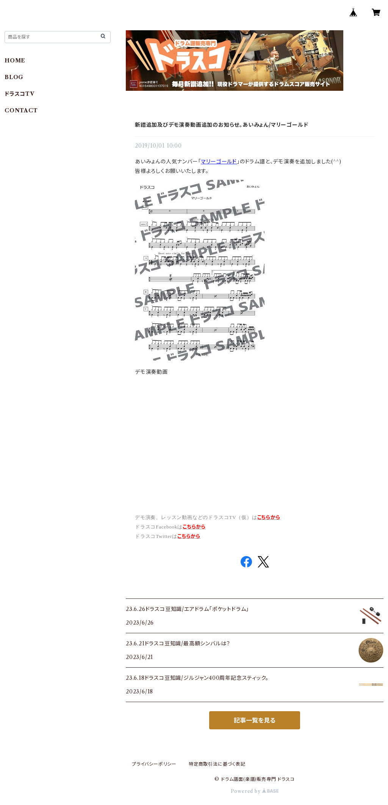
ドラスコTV (19, 93)
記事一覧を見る (254, 720)
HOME (15, 60)
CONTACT (21, 110)
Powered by (255, 791)
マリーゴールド (219, 161)
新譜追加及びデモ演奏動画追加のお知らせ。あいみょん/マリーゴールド (221, 124)
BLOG (14, 77)
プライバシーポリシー (154, 764)
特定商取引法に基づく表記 (217, 764)
